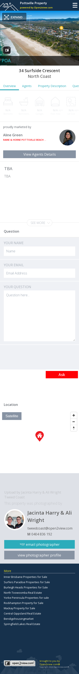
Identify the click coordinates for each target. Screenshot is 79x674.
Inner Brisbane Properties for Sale (25, 577)
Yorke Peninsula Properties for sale (26, 598)
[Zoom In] (74, 415)
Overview (9, 86)
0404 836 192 (41, 534)
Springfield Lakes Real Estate (22, 624)
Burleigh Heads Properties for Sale (26, 587)
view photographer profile (39, 555)
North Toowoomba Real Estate (23, 593)
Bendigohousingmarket (18, 619)
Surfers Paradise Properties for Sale (27, 582)
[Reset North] (74, 428)
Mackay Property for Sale (19, 608)
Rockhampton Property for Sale (23, 603)
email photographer (43, 544)
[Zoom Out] (74, 421)
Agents (27, 86)
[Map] (39, 441)
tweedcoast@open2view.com (49, 528)
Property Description (52, 86)
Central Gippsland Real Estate (22, 613)
